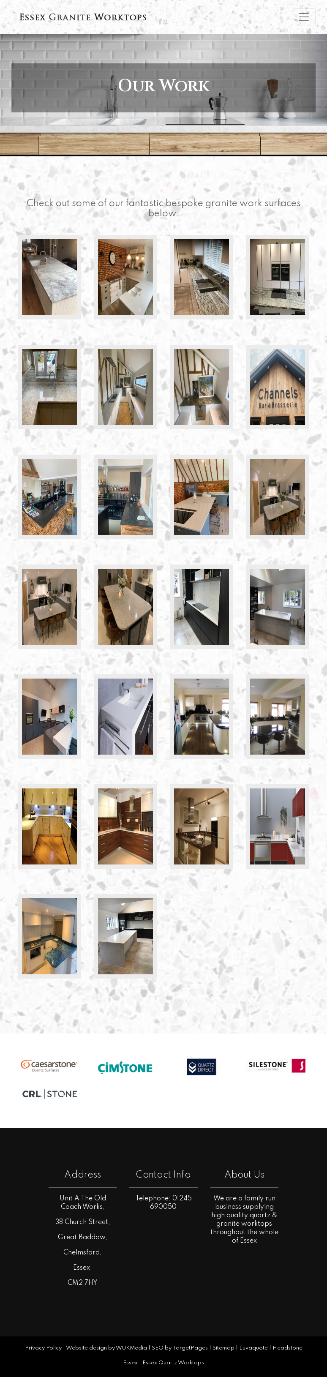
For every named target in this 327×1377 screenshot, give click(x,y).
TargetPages (190, 1348)
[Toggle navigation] (304, 16)
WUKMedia (131, 1348)
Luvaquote (253, 1348)
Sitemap (223, 1348)
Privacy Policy (43, 1348)
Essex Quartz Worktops (173, 1363)
